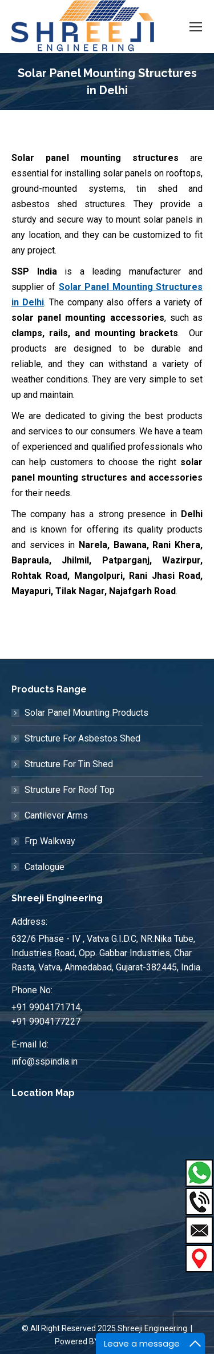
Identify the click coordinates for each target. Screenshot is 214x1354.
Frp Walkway (50, 841)
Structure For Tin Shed (69, 764)
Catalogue (44, 866)
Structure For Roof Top (70, 789)
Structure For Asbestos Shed (82, 738)
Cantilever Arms (56, 815)
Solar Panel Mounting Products (86, 712)
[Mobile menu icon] (196, 27)
